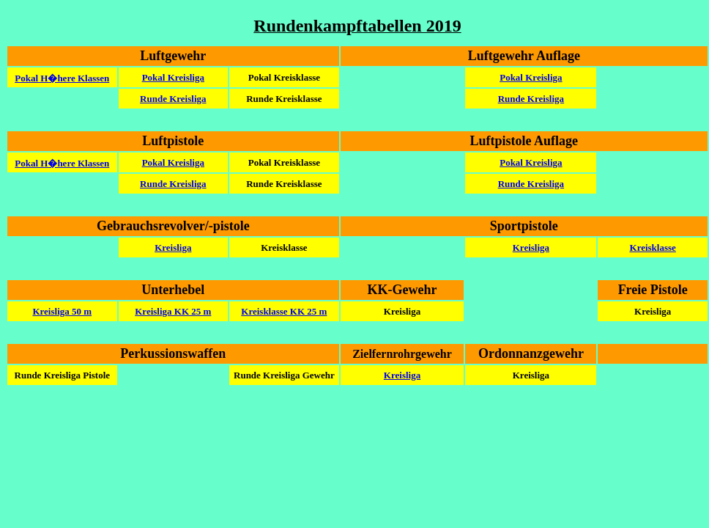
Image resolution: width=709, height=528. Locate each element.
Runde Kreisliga (173, 98)
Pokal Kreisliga (173, 77)
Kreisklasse (653, 247)
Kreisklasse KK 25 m (284, 311)
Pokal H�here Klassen (62, 78)
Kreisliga (173, 247)
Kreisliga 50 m (62, 311)
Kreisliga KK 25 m (173, 311)
